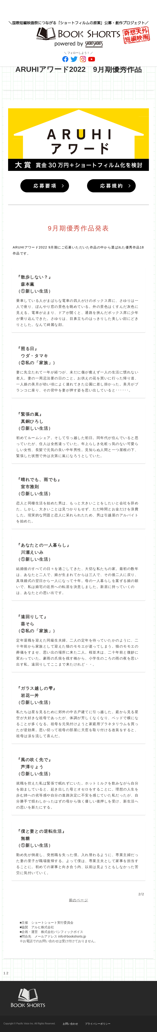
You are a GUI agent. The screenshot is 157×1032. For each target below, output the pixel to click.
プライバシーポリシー (97, 1023)
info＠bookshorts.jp (72, 936)
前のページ (78, 900)
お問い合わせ (70, 1023)
